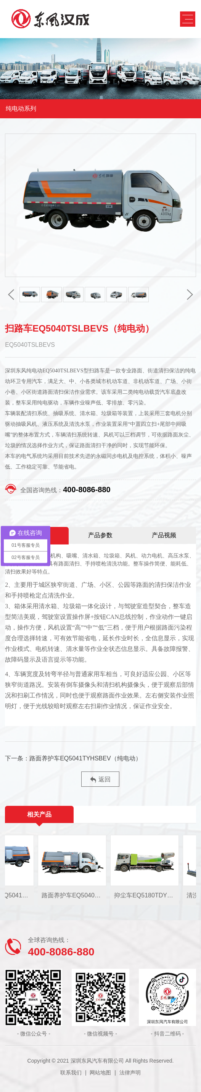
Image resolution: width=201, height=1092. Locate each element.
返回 (100, 779)
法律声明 (130, 1072)
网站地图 (100, 1072)
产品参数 (100, 535)
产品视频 (164, 535)
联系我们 (71, 1072)
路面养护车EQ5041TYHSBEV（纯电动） (85, 758)
